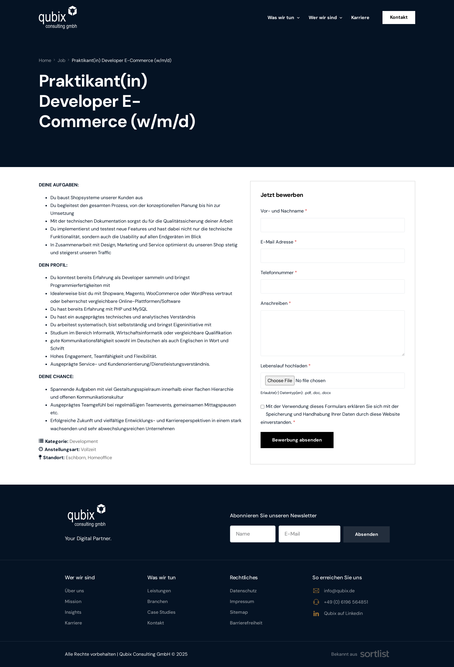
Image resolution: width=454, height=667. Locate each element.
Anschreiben (276, 303)
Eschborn (76, 458)
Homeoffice (100, 458)
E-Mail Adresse (279, 242)
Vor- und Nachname (284, 211)
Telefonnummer (279, 273)
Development (83, 441)
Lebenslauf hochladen (286, 366)
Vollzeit (88, 449)
